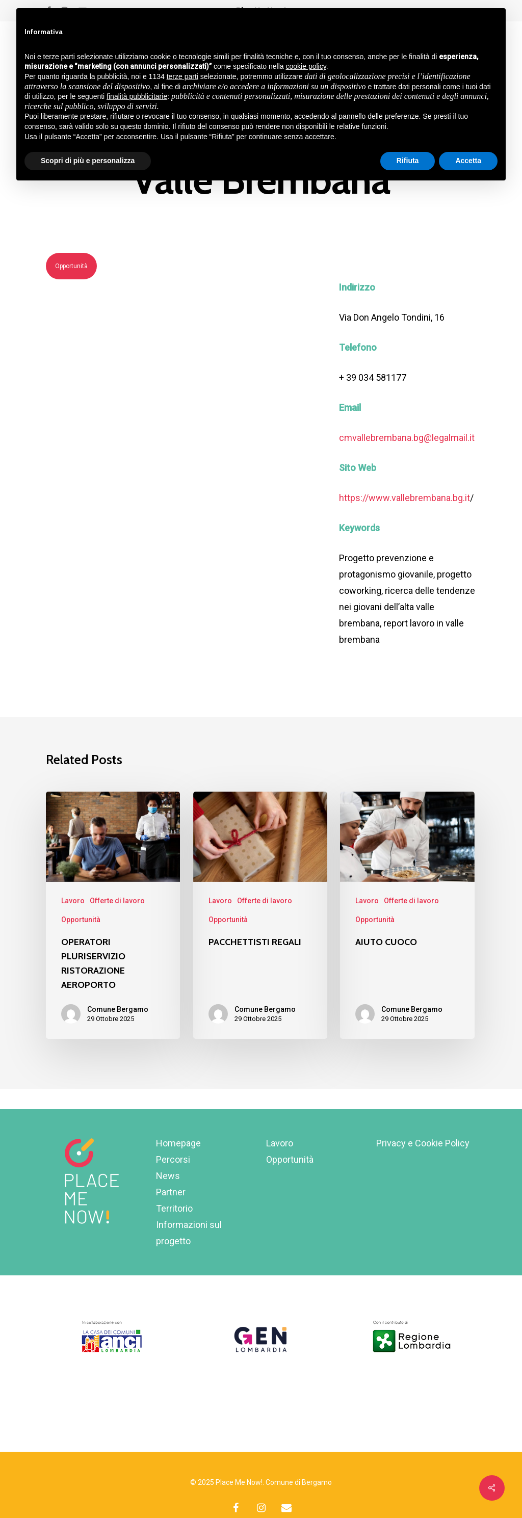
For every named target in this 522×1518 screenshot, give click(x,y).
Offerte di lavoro (117, 901)
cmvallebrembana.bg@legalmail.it (407, 437)
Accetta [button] (468, 160)
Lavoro (73, 901)
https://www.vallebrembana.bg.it (404, 497)
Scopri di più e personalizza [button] (88, 160)
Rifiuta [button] (408, 160)
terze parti (182, 76)
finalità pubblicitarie (137, 96)
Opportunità (71, 266)
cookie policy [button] (306, 66)
